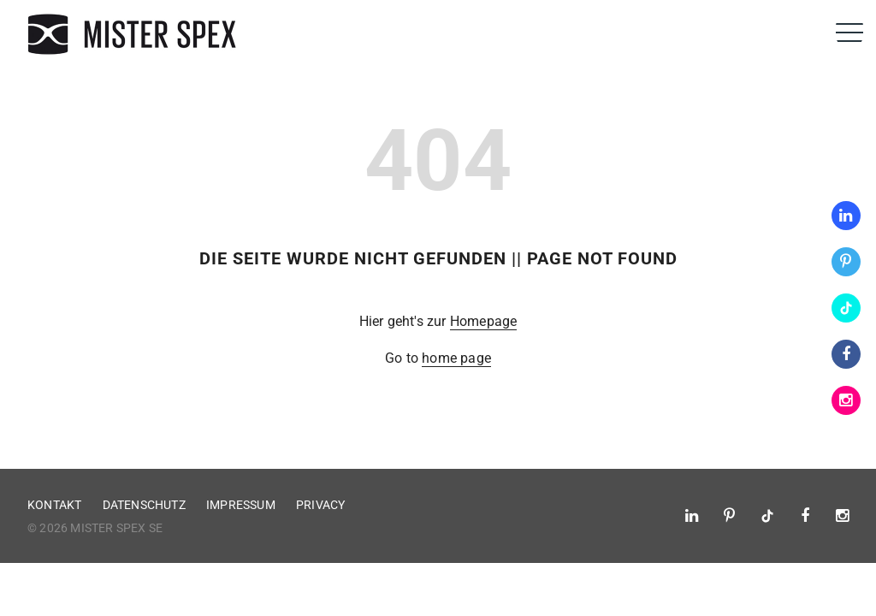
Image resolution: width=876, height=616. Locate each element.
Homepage (484, 321)
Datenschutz (144, 505)
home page (456, 358)
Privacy (320, 505)
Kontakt (54, 505)
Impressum (240, 505)
